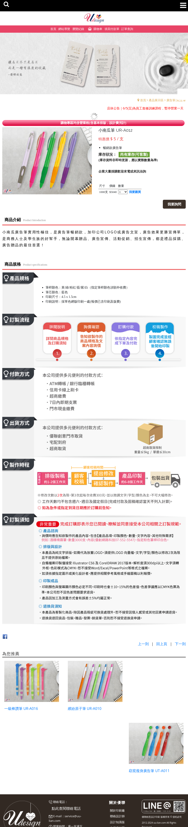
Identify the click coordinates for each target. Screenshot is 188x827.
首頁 (143, 100)
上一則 (143, 643)
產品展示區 (156, 100)
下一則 (180, 643)
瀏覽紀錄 (78, 29)
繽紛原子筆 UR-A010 (83, 708)
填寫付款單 (112, 29)
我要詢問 (174, 204)
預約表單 (55, 799)
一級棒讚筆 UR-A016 (21, 708)
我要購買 (135, 192)
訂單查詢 (127, 29)
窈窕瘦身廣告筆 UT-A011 (150, 708)
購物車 (97, 29)
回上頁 (161, 643)
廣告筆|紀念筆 (176, 100)
